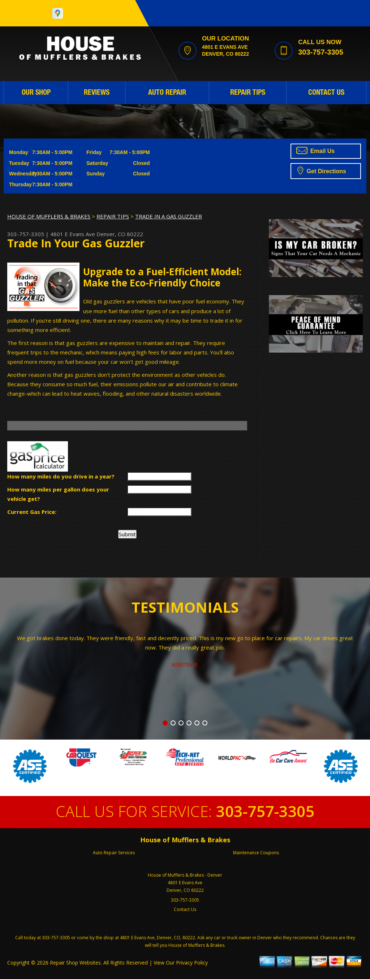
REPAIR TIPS (247, 93)
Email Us (315, 150)
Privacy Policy (192, 962)
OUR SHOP (36, 93)
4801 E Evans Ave (72, 234)
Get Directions (321, 170)
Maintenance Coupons (256, 853)
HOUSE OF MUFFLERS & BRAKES (48, 216)
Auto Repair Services (114, 853)
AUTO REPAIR (167, 93)
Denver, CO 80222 (119, 234)
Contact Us (185, 909)
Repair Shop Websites (75, 962)
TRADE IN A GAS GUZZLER (168, 216)
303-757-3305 (320, 52)
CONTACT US (326, 93)
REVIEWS (96, 93)
